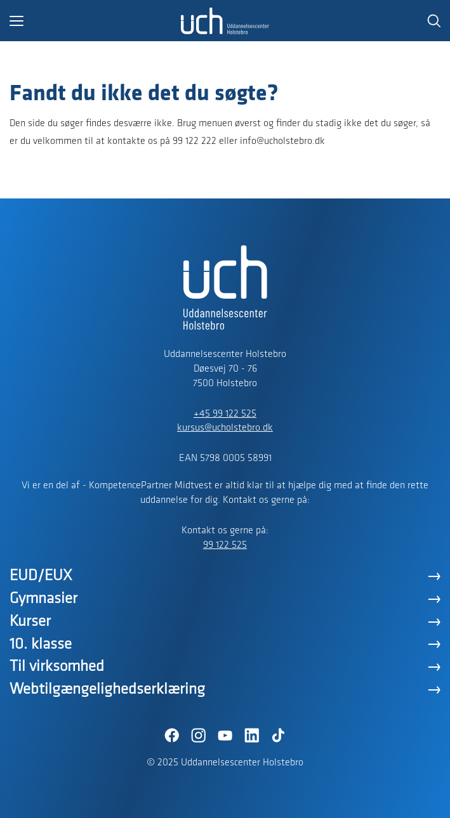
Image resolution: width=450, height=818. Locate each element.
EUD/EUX (41, 576)
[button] (95, 21)
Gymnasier (43, 599)
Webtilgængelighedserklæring (107, 690)
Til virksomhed (57, 667)
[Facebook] (172, 735)
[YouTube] (225, 735)
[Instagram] (198, 735)
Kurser (30, 622)
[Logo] (225, 21)
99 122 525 (225, 545)
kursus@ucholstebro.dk (225, 428)
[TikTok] (278, 735)
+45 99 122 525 (225, 414)
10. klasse (41, 644)
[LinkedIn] (252, 735)
